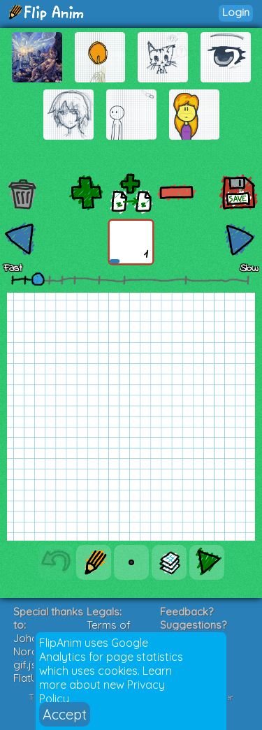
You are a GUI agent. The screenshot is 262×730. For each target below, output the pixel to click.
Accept (65, 714)
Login (235, 12)
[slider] (38, 279)
